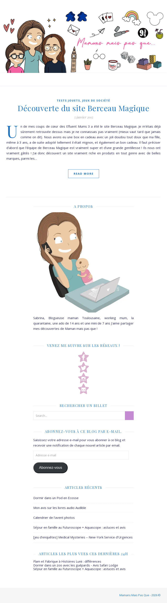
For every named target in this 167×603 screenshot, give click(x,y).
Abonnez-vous (50, 468)
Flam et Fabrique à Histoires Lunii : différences (67, 561)
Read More (84, 173)
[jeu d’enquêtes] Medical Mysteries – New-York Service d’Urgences (83, 537)
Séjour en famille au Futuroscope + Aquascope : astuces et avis (79, 527)
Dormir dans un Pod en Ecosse (56, 498)
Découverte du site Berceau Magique (83, 108)
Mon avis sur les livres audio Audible (59, 508)
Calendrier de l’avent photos (54, 517)
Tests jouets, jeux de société (83, 100)
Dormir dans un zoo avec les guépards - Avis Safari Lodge (75, 565)
